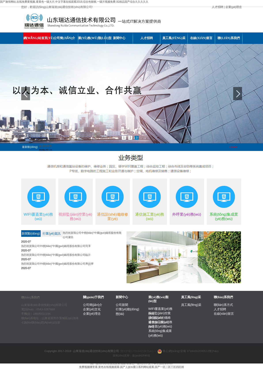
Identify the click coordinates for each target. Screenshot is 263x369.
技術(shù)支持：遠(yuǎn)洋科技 (131, 355)
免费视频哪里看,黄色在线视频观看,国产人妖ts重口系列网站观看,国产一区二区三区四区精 (131, 367)
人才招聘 (217, 7)
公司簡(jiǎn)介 (92, 305)
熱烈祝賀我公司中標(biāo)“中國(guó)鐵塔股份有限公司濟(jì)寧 (57, 263)
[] (138, 351)
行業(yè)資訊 (51, 233)
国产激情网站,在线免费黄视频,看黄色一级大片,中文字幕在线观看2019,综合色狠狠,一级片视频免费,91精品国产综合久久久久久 (74, 1)
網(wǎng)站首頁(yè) (37, 38)
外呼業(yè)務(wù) (160, 326)
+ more (233, 147)
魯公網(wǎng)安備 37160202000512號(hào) (191, 351)
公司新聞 (122, 305)
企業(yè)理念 (233, 7)
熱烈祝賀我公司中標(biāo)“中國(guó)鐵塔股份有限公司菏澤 (56, 246)
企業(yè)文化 (92, 309)
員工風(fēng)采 (191, 305)
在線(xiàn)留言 (224, 313)
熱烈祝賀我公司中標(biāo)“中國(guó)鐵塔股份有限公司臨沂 (56, 254)
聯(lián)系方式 (223, 305)
